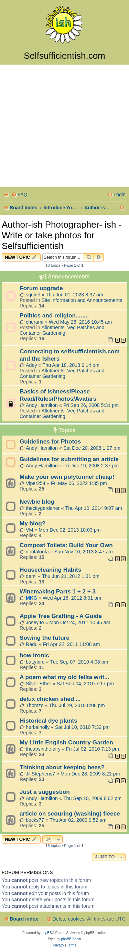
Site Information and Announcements (82, 300)
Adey (31, 365)
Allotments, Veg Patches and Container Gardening (62, 330)
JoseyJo (35, 622)
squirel (33, 294)
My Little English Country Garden (66, 742)
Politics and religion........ (54, 315)
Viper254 (35, 483)
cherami (34, 322)
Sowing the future (44, 637)
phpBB (47, 933)
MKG (31, 598)
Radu (31, 644)
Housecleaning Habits (50, 569)
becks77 (35, 820)
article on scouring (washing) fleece (70, 813)
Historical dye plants (48, 720)
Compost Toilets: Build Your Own (66, 545)
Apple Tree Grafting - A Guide (61, 615)
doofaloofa (37, 551)
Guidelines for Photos (50, 441)
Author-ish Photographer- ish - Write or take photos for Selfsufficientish (61, 235)
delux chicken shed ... (50, 698)
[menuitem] (19, 194)
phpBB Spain (71, 939)
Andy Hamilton (42, 405)
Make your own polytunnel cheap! (67, 476)
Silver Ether (38, 683)
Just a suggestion (45, 791)
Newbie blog (37, 501)
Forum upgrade (41, 288)
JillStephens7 (40, 774)
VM (29, 530)
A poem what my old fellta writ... (64, 677)
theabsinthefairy (43, 749)
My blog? (32, 523)
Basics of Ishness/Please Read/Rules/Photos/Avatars (58, 395)
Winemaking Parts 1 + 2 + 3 (58, 591)
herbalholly (38, 727)
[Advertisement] (64, 127)
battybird (35, 662)
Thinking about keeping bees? (62, 767)
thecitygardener (43, 508)
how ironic (34, 655)
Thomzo (35, 705)
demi (31, 576)
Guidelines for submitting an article (69, 459)
